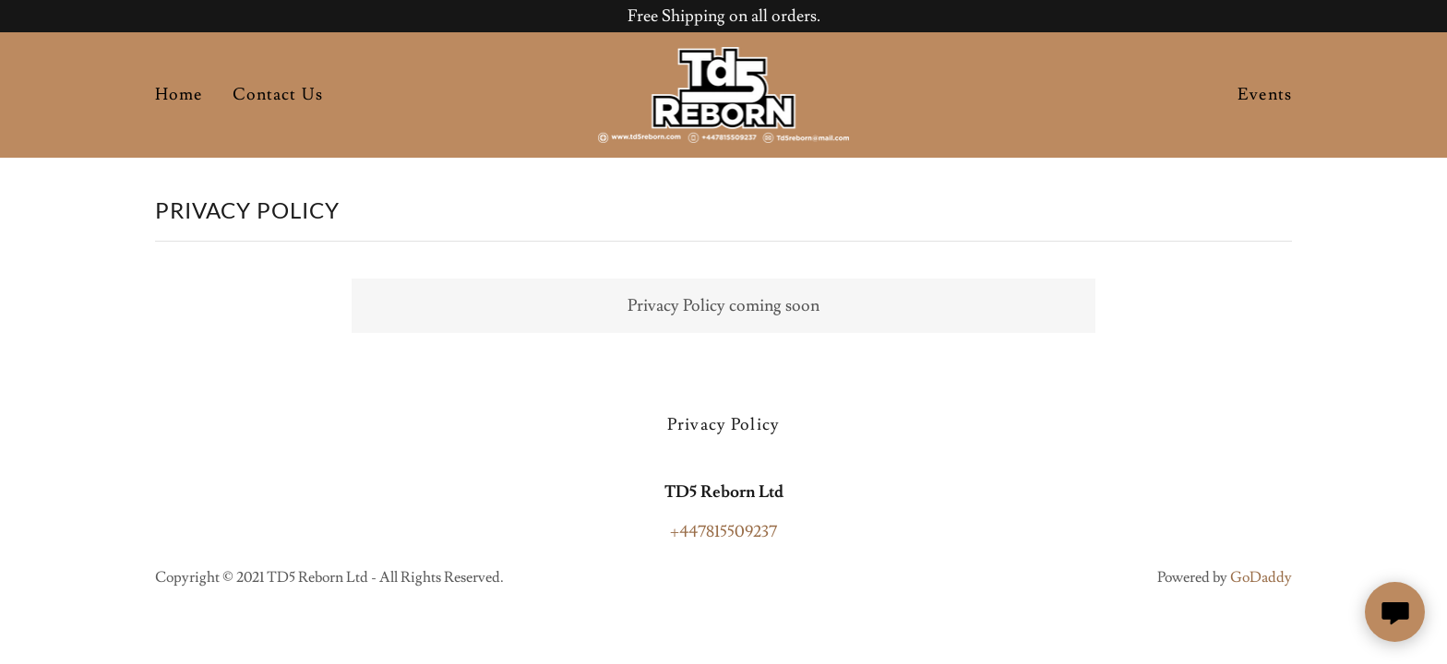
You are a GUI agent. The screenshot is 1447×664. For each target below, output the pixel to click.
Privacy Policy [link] (723, 424)
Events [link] (1265, 94)
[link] (724, 90)
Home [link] (179, 94)
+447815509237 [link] (723, 531)
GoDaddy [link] (1261, 577)
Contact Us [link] (278, 94)
